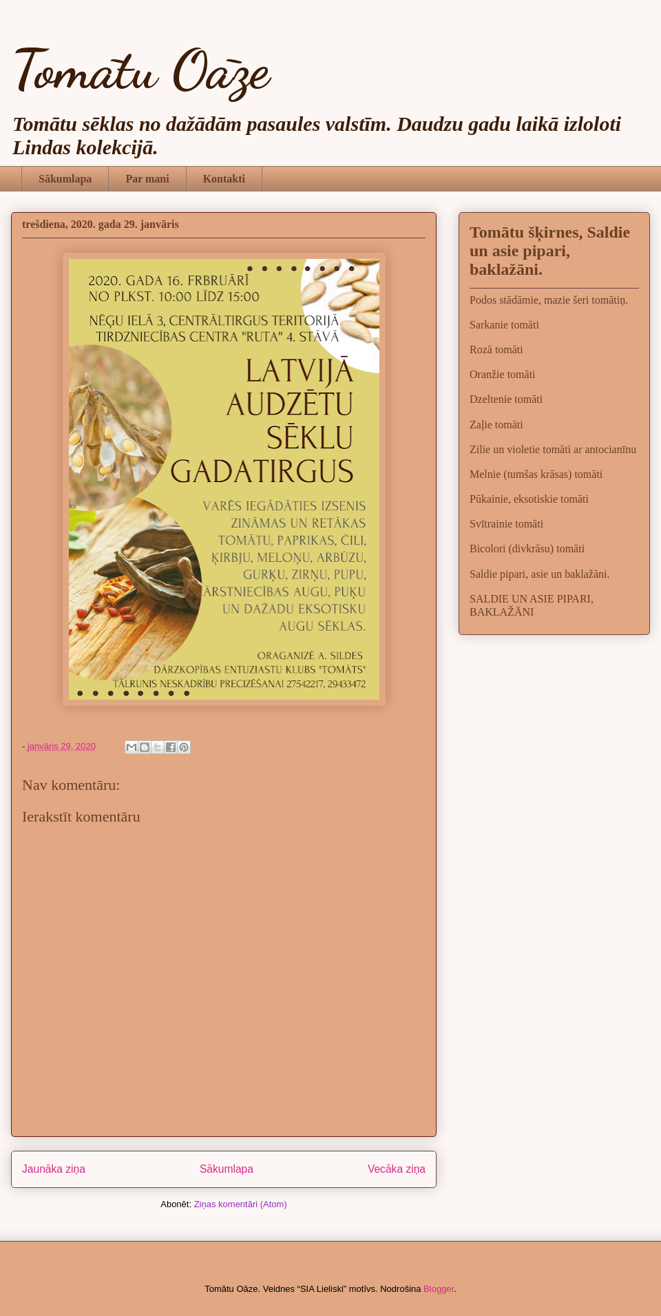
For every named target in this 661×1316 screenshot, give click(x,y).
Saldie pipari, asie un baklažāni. (539, 574)
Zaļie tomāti (496, 424)
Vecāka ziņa (397, 1169)
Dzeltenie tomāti (506, 399)
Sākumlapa (65, 179)
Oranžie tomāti (503, 374)
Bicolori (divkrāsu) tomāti (527, 548)
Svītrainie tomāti (506, 524)
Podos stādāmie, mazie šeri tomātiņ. (549, 300)
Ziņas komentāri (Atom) (240, 1204)
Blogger (438, 1289)
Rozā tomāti (496, 349)
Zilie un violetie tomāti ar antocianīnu (553, 449)
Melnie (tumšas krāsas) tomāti (536, 474)
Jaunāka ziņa (53, 1169)
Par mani (147, 179)
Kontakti (224, 179)
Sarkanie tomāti (504, 325)
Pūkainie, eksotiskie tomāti (529, 499)
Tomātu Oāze (140, 69)
